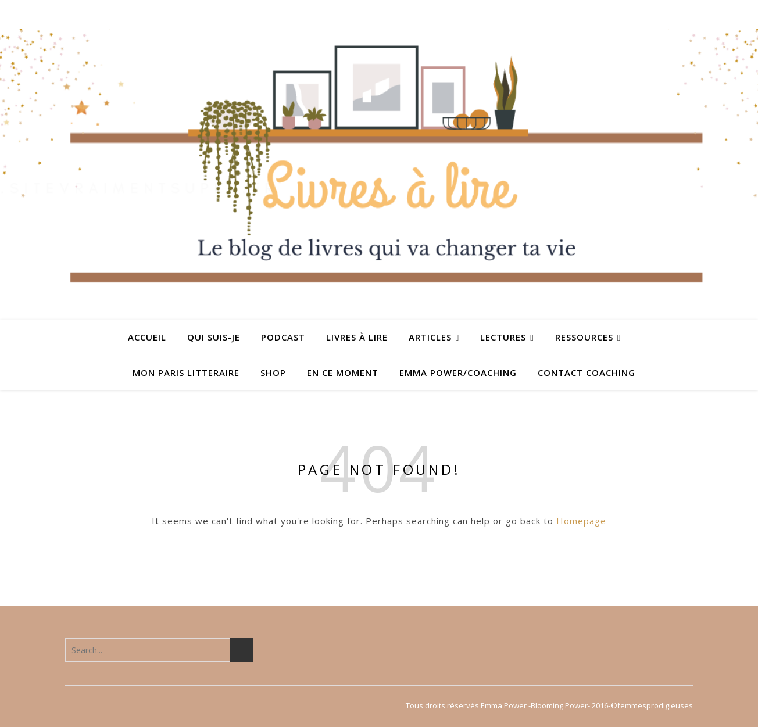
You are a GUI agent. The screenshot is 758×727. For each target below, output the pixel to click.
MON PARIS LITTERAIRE (186, 372)
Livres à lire (357, 337)
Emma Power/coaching (458, 372)
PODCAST (283, 337)
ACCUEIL (147, 337)
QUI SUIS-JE (213, 337)
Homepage (581, 521)
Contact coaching (586, 372)
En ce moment (342, 372)
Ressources (584, 337)
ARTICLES (430, 337)
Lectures (503, 337)
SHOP (273, 372)
